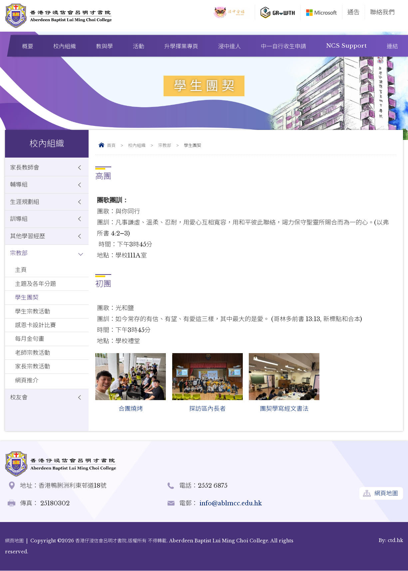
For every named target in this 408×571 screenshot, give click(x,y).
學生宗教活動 (33, 319)
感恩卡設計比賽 (36, 334)
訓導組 (19, 222)
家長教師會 (25, 168)
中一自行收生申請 (283, 46)
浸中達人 (229, 46)
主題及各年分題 (36, 290)
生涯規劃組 (25, 204)
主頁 (21, 276)
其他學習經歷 (28, 240)
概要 (27, 46)
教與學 (104, 46)
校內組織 (64, 46)
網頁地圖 (385, 494)
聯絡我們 (382, 12)
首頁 (111, 145)
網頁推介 (27, 393)
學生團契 (27, 305)
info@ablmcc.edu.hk (231, 503)
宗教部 (164, 145)
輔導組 (19, 186)
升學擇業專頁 (181, 46)
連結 (392, 46)
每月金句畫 (30, 349)
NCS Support (346, 45)
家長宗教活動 (33, 378)
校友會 (19, 411)
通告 (353, 12)
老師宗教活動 (33, 363)
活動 (138, 46)
